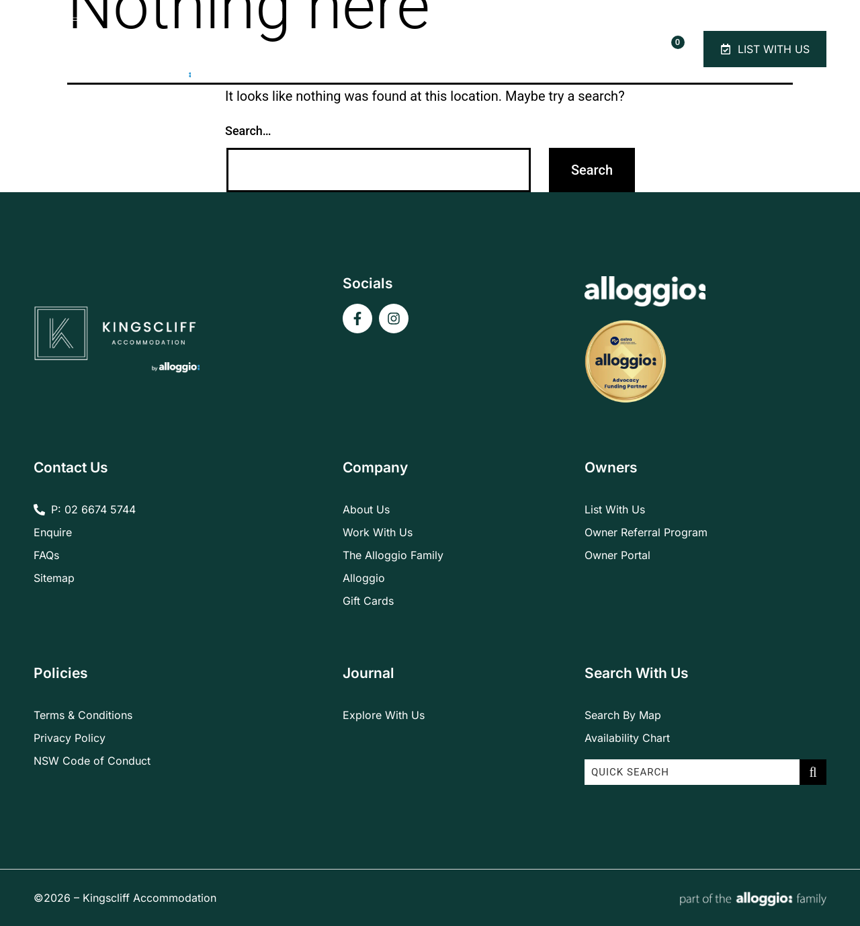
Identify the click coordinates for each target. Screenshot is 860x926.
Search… (248, 131)
